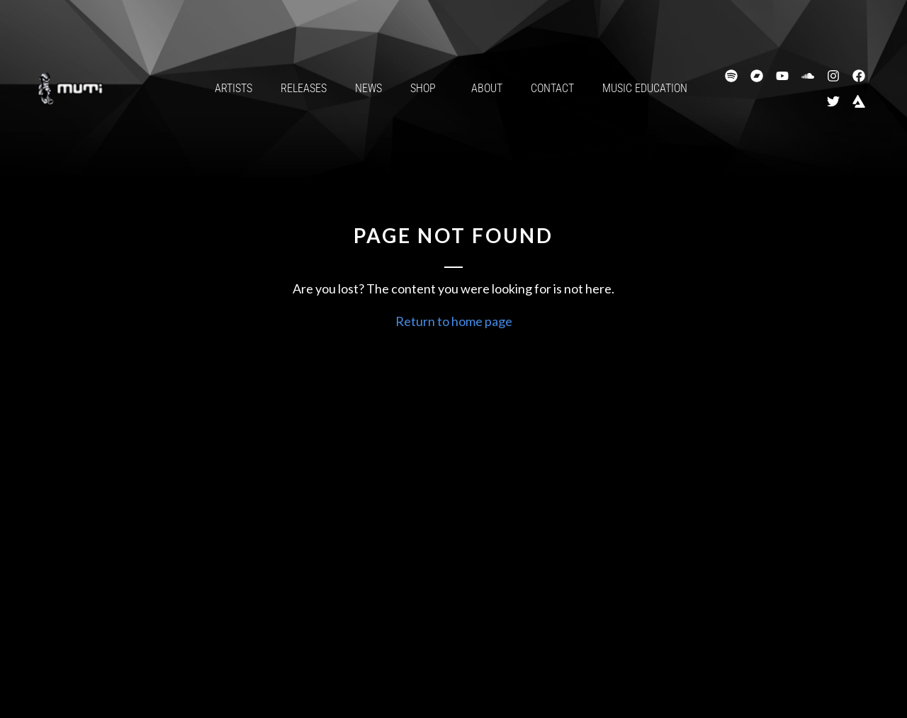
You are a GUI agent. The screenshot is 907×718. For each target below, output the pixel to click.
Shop (426, 89)
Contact (552, 88)
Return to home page (453, 321)
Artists (233, 88)
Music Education (644, 88)
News (368, 88)
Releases (304, 88)
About (486, 88)
